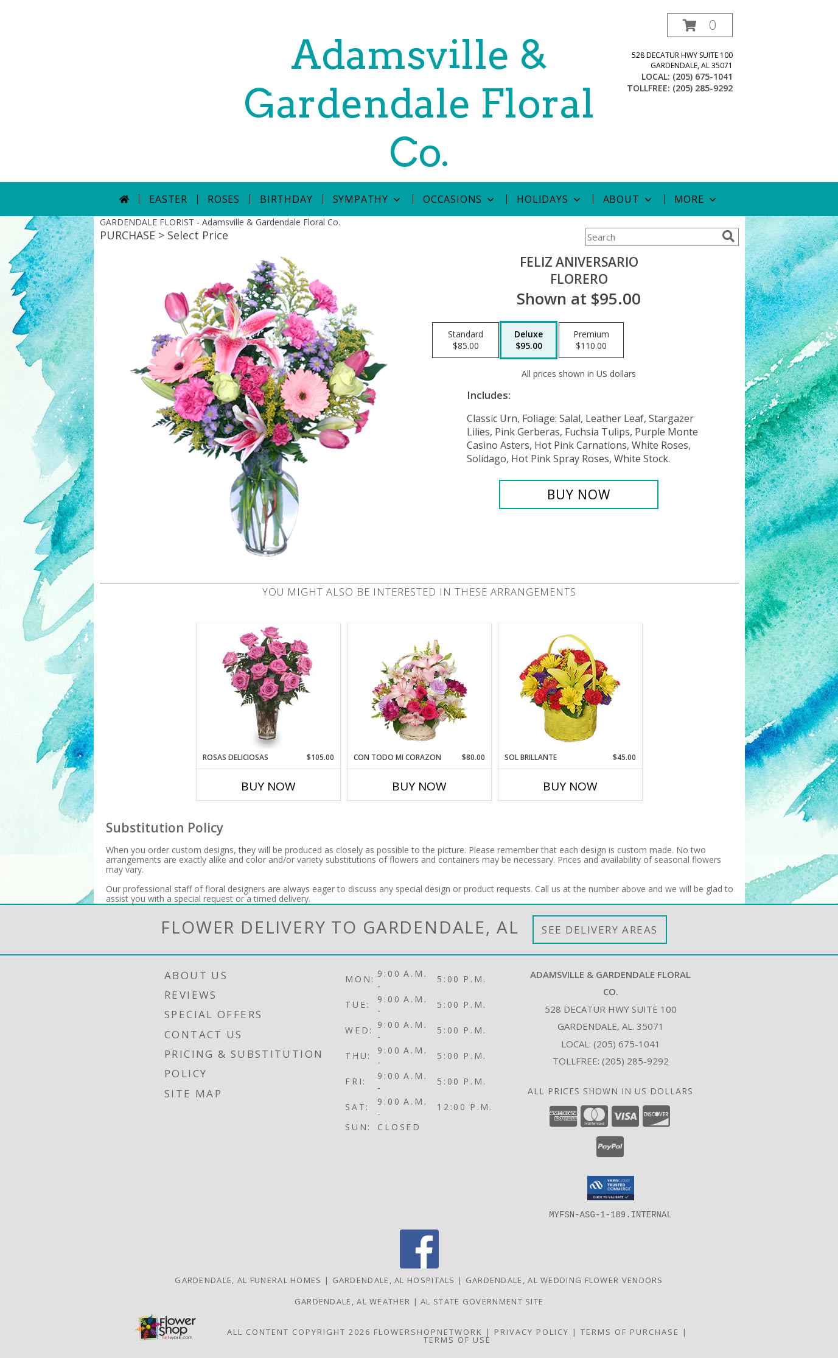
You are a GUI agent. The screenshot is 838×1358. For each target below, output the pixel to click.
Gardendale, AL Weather (353, 1300)
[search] (728, 236)
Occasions (460, 199)
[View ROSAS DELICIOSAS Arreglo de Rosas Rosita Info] (268, 687)
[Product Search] (651, 236)
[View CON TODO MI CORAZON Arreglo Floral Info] (419, 687)
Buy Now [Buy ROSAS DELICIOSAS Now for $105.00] (268, 786)
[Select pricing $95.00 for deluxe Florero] (528, 340)
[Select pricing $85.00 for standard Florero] (465, 340)
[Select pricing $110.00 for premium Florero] (591, 340)
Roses (224, 199)
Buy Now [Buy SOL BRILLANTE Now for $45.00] (570, 786)
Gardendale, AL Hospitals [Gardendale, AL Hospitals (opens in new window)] (393, 1279)
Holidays (549, 199)
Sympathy (368, 199)
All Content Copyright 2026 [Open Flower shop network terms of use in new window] (299, 1331)
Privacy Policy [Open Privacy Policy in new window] (531, 1331)
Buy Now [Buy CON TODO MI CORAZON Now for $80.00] (419, 786)
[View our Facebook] (419, 1264)
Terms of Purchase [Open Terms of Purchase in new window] (630, 1331)
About (628, 199)
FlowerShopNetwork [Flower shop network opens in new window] (428, 1331)
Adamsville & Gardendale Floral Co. (419, 103)
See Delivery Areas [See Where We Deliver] (600, 930)
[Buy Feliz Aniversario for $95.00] (579, 494)
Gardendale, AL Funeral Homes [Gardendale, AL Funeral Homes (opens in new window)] (248, 1279)
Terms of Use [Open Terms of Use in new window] (457, 1339)
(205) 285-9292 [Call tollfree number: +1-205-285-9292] (702, 88)
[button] (700, 25)
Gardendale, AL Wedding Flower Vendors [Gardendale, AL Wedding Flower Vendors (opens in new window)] (564, 1279)
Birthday (286, 199)
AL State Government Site (482, 1300)
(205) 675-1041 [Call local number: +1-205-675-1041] (702, 76)
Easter (168, 199)
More (696, 199)
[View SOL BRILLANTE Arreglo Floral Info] (570, 688)
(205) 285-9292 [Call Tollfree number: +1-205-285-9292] (635, 1061)
